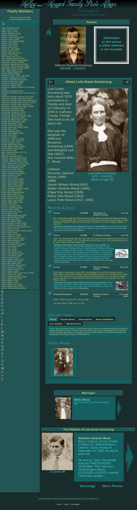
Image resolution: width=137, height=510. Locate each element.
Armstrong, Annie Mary (11, 108)
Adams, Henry (7, 36)
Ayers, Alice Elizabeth (10, 217)
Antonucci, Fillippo (9, 85)
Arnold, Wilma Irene (9, 148)
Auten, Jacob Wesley (10, 183)
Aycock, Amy (7, 204)
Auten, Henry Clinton (10, 179)
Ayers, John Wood (9, 256)
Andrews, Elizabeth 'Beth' (12, 80)
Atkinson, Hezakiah (9, 156)
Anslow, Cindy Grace (10, 81)
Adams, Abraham (9, 34)
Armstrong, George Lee (11, 112)
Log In (66, 504)
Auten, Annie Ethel (9, 170)
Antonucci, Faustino (10, 83)
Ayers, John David (9, 252)
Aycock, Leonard (8, 206)
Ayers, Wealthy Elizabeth (11, 277)
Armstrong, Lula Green (10, 118)
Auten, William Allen (9, 202)
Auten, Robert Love (9, 200)
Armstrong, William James (12, 120)
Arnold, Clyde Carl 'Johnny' (12, 127)
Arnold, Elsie (7, 129)
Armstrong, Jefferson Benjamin (14, 116)
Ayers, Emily (7, 233)
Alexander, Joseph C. (10, 62)
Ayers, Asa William (9, 221)
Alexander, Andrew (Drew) (12, 60)
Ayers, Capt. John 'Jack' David (13, 227)
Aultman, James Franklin (11, 158)
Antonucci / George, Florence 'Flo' (15, 97)
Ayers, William (7, 281)
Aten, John (6, 154)
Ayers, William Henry (10, 286)
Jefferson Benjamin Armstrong (73, 65)
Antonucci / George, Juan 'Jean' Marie (16, 101)
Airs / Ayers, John (9, 57)
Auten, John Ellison (9, 187)
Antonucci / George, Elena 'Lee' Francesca (18, 93)
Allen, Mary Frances (9, 70)
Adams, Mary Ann (9, 53)
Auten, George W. (9, 175)
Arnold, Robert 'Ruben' (11, 147)
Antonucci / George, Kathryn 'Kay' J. (16, 103)
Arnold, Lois (7, 137)
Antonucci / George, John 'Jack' (14, 99)
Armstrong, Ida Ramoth (11, 114)
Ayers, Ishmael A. (8, 237)
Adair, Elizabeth (8, 28)
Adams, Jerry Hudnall (10, 41)
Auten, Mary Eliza (8, 191)
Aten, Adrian (7, 150)
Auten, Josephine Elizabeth (12, 189)
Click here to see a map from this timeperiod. (71, 288)
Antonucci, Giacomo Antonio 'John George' (18, 87)
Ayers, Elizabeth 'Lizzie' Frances (14, 231)
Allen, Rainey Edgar (9, 72)
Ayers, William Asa (9, 284)
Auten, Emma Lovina (10, 171)
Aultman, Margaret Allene (11, 160)
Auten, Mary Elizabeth (10, 192)
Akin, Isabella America (10, 59)
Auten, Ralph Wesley (10, 196)
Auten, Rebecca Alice (10, 198)
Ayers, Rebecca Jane (10, 269)
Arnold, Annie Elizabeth (11, 122)
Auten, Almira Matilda (10, 168)
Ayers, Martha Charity (10, 259)
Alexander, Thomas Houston (13, 66)
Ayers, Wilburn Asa (9, 279)
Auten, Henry (7, 177)
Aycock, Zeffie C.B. (9, 212)
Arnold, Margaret (8, 143)
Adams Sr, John (8, 49)
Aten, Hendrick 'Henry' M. (12, 152)
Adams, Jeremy (8, 39)
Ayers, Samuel (8, 271)
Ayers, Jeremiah (8, 242)
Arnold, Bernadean (9, 124)
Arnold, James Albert (10, 133)
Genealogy (75, 504)
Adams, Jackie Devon (10, 37)
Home (59, 504)
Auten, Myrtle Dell (9, 194)
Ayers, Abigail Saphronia (11, 215)
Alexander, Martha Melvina (12, 64)
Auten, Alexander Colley (11, 166)
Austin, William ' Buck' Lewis (13, 164)
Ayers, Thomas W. (9, 275)
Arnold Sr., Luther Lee (10, 139)
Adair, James (7, 30)
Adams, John (7, 43)
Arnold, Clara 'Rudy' (10, 125)
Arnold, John (7, 135)
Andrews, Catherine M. (11, 78)
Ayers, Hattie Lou (8, 235)
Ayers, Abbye (7, 214)
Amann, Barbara (8, 74)
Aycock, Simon (8, 210)
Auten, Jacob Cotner (10, 181)
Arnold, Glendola (8, 131)
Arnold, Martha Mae (10, 145)
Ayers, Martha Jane (9, 261)
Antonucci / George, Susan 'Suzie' (15, 106)
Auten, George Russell (10, 173)
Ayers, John (6, 248)
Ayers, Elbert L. (8, 229)
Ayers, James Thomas (10, 238)
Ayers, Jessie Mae (9, 246)
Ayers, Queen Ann (9, 267)
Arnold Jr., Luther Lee (10, 141)
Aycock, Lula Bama (9, 208)
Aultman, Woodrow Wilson (12, 162)
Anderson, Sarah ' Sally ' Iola (13, 76)
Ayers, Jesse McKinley (10, 244)
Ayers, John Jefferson (10, 254)
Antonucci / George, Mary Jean (14, 104)
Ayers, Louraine (8, 258)
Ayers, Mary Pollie (9, 263)
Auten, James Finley (10, 185)
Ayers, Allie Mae (8, 219)
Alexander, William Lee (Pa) (12, 68)
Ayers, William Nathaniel (11, 288)
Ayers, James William (10, 240)
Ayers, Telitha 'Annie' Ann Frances (15, 273)
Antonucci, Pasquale (10, 91)
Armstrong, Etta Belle (10, 110)
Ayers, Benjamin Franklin (11, 223)
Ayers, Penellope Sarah (11, 265)
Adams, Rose (7, 55)
